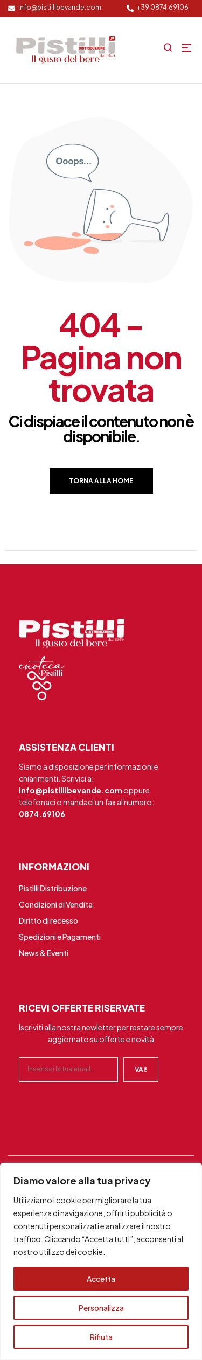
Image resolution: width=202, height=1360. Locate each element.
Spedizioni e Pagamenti (60, 936)
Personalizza (101, 1308)
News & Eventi (43, 953)
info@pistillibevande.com (59, 7)
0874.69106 (42, 814)
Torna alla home (101, 481)
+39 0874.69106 (163, 7)
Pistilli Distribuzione (53, 888)
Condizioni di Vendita (56, 904)
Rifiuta (101, 1337)
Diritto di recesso (48, 920)
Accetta (101, 1279)
